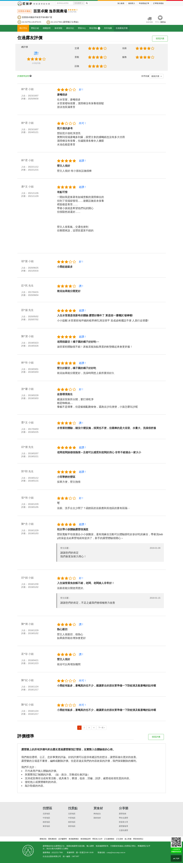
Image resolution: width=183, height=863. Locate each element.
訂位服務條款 (109, 839)
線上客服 (128, 839)
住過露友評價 (122, 28)
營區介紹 (35, 28)
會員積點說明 (85, 839)
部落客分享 (123, 822)
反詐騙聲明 (62, 839)
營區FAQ (82, 28)
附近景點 (94, 28)
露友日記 (70, 28)
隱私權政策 (52, 839)
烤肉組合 (97, 814)
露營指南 (122, 814)
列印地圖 (108, 28)
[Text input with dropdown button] (64, 3)
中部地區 (46, 818)
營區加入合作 (97, 839)
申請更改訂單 (144, 3)
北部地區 (46, 814)
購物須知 (43, 839)
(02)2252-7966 (57, 852)
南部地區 (46, 822)
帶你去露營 (123, 818)
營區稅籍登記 (138, 839)
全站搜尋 (79, 3)
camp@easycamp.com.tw (116, 852)
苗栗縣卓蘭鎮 (24, 11)
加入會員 (120, 3)
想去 (163, 22)
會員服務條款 (74, 839)
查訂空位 (23, 28)
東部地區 (46, 826)
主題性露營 (123, 830)
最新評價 (156, 76)
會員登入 (131, 3)
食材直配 (58, 28)
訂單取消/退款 (158, 3)
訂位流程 (119, 839)
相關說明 (47, 28)
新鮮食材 (97, 818)
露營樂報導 (123, 826)
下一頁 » (101, 728)
